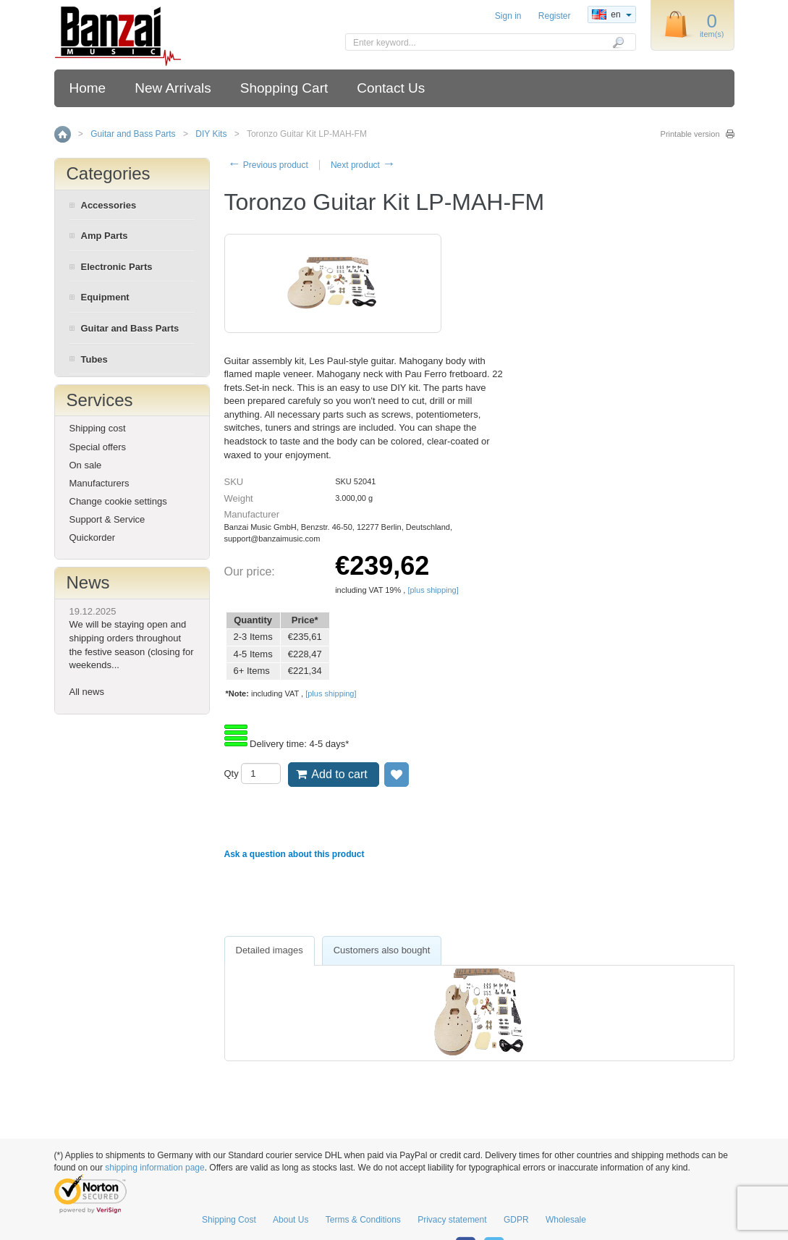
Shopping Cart (284, 88)
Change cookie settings (118, 501)
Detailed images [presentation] (269, 950)
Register (554, 16)
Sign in (508, 16)
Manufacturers (99, 483)
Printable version (690, 134)
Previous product (268, 165)
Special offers (98, 447)
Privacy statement (452, 1220)
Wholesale (566, 1220)
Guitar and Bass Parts (132, 134)
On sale (85, 465)
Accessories (109, 205)
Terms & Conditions (363, 1220)
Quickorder (92, 537)
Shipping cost (97, 428)
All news (86, 691)
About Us (290, 1220)
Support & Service (107, 519)
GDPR (516, 1220)
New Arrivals (173, 88)
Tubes (94, 359)
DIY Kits (210, 134)
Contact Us (391, 88)
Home (87, 88)
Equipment (105, 297)
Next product (363, 165)
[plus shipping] (432, 590)
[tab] (269, 951)
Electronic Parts (117, 266)
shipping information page (154, 1168)
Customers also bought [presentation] (382, 950)
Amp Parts (104, 235)
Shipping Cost (229, 1220)
